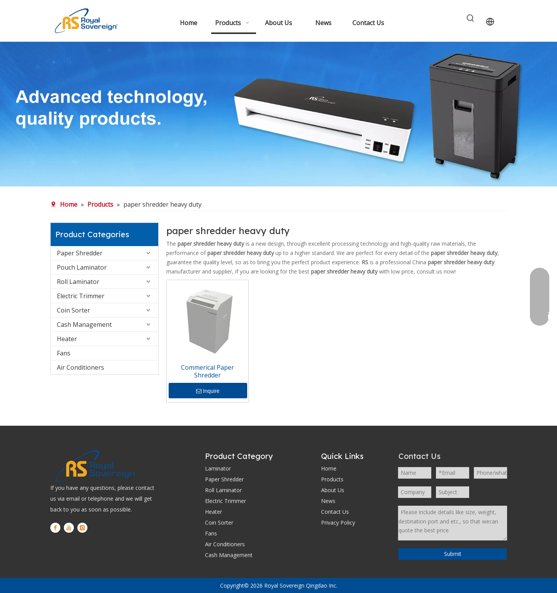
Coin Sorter (73, 310)
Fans (63, 353)
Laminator (218, 468)
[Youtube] (69, 528)
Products (332, 479)
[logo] (94, 466)
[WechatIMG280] (278, 114)
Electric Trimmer (80, 296)
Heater (67, 339)
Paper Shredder (80, 253)
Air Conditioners (80, 367)
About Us (332, 490)
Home (329, 468)
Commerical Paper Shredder (207, 371)
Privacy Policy (338, 522)
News (328, 501)
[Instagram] (82, 528)
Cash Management (84, 324)
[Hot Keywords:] (471, 18)
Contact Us (335, 511)
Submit (452, 553)
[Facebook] (55, 528)
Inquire (208, 391)
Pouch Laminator (82, 267)
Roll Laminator (78, 281)
